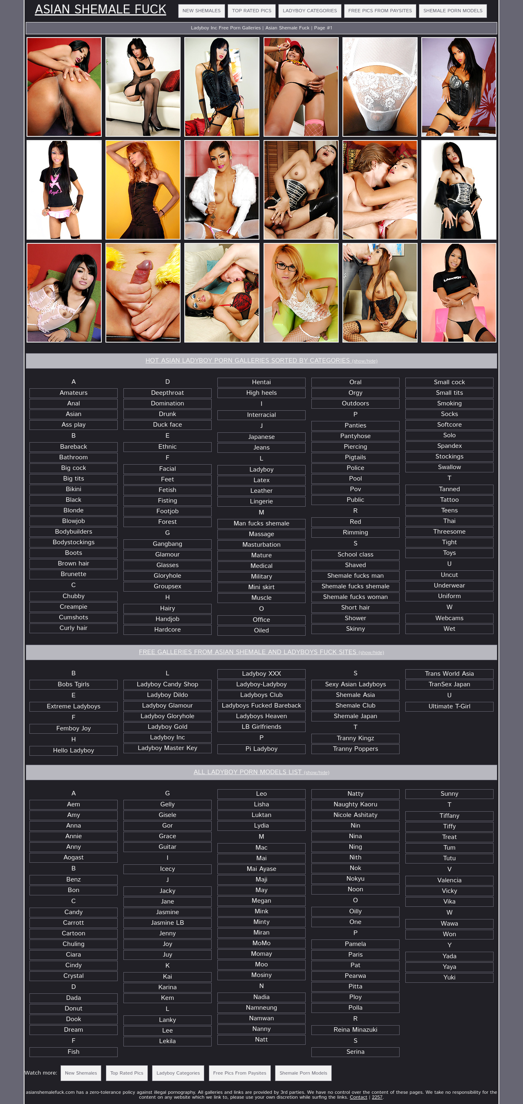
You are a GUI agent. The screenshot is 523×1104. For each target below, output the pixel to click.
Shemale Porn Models (453, 10)
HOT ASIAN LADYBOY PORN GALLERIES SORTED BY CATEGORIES (261, 360)
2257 (377, 1097)
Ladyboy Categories (310, 10)
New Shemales (202, 10)
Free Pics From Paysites (380, 10)
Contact (358, 1097)
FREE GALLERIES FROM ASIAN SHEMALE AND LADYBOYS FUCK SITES (261, 652)
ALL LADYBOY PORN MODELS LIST (261, 772)
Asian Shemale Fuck (100, 10)
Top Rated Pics (251, 10)
